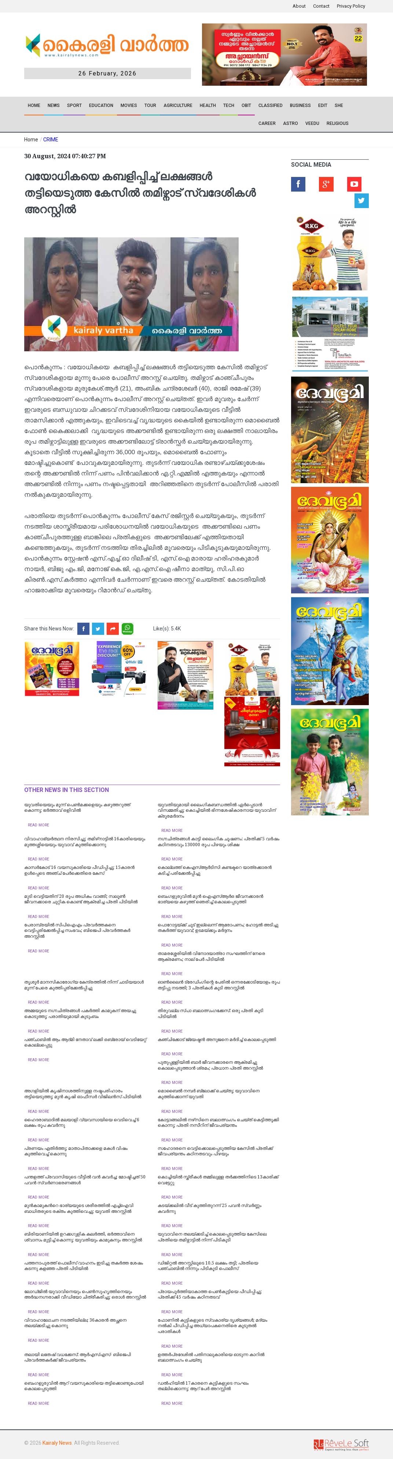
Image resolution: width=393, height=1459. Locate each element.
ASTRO (290, 123)
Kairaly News (57, 1443)
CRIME (50, 139)
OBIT (246, 105)
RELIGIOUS (338, 123)
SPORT (74, 105)
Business (300, 105)
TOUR (150, 105)
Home (34, 105)
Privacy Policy (351, 6)
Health (208, 105)
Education (101, 105)
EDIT (322, 105)
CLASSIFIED (270, 105)
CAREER (267, 123)
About (299, 6)
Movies (129, 105)
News (54, 105)
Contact (321, 6)
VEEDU (312, 123)
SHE (339, 105)
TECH (228, 105)
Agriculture (178, 105)
